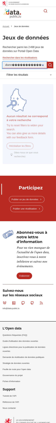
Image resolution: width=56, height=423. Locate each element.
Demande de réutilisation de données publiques (23, 354)
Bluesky (5, 300)
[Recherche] (25, 65)
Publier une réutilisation (25, 205)
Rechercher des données (45, 11)
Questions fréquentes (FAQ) (15, 332)
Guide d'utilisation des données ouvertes (20, 338)
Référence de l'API (11, 399)
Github (32, 300)
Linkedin (14, 300)
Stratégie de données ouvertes (16, 360)
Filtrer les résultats (17, 74)
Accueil (6, 26)
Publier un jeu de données (24, 196)
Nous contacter (9, 405)
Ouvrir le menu (52, 11)
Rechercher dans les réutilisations (20, 57)
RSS (42, 300)
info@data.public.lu (11, 305)
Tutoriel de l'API (9, 393)
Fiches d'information (11, 378)
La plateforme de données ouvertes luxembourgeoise (36, 14)
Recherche (50, 65)
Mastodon (23, 300)
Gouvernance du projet (13, 372)
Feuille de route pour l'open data (17, 366)
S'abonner (24, 272)
